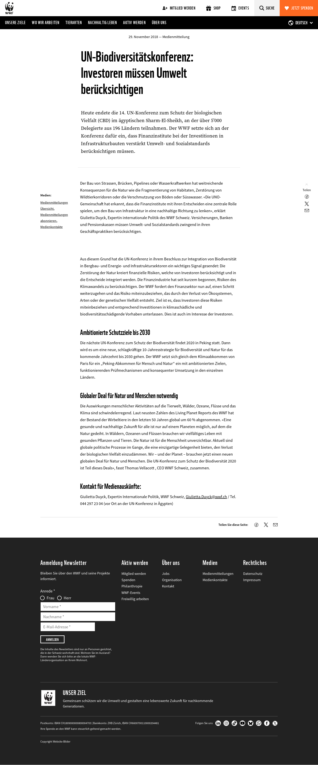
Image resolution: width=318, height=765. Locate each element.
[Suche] (267, 8)
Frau (50, 598)
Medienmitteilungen (218, 573)
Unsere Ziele (15, 22)
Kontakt (168, 586)
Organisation (172, 579)
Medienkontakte (51, 227)
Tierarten (74, 22)
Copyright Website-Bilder (55, 741)
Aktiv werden (134, 22)
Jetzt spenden (302, 8)
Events (240, 8)
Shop (213, 8)
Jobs (166, 573)
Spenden (128, 579)
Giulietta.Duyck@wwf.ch (206, 496)
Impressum (252, 579)
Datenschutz (252, 573)
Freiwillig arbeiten (135, 599)
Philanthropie (131, 586)
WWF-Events (130, 592)
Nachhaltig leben (102, 22)
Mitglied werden (179, 8)
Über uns (159, 22)
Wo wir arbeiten (45, 22)
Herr (67, 598)
